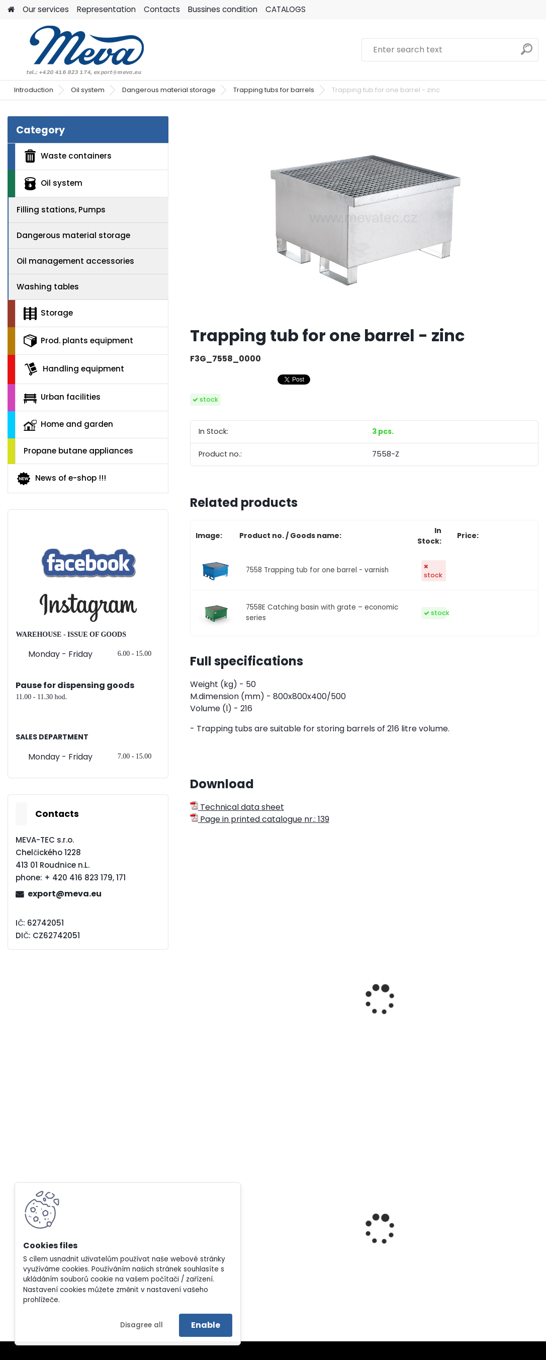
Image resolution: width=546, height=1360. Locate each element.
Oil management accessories (75, 261)
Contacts (162, 9)
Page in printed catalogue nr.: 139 (259, 819)
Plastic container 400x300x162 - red (469, 1244)
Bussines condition (222, 9)
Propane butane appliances (78, 450)
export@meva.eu (65, 893)
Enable (205, 1325)
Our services (46, 9)
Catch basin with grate (480, 1000)
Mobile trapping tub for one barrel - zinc (361, 986)
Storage (48, 313)
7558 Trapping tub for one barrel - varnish (317, 570)
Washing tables (48, 286)
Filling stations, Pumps (61, 209)
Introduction (33, 90)
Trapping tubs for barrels (273, 90)
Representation (106, 9)
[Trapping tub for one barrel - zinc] (364, 217)
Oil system (88, 90)
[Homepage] (11, 10)
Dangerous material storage (169, 90)
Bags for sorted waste (360, 1240)
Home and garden (68, 424)
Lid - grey (215, 1248)
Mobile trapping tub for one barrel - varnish (242, 986)
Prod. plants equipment (78, 340)
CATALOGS (285, 9)
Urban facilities (62, 397)
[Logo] (77, 50)
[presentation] (195, 988)
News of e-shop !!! (61, 478)
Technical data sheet (237, 807)
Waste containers (68, 156)
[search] (526, 53)
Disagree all (141, 1325)
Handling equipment (74, 368)
